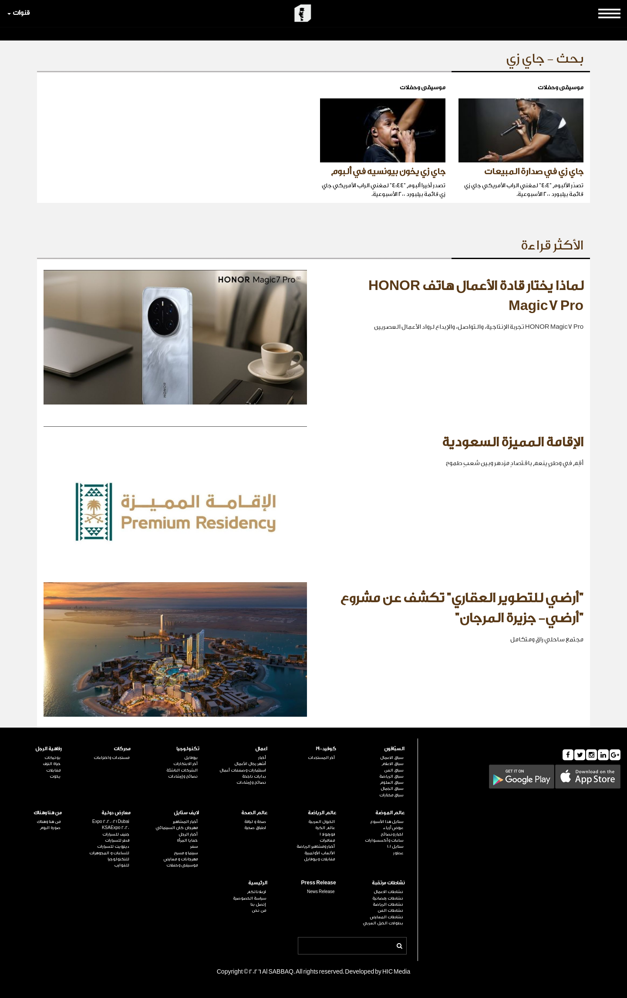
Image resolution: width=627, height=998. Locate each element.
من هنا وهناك (48, 813)
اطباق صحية (255, 828)
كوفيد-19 (326, 749)
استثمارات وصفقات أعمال (242, 770)
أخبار (262, 757)
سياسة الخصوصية (249, 898)
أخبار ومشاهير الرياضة (316, 846)
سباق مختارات (391, 795)
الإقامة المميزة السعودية (512, 442)
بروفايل (191, 757)
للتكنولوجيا (118, 859)
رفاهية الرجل (48, 749)
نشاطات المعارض (386, 917)
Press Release (318, 883)
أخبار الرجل (188, 834)
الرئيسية (257, 883)
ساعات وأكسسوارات (384, 840)
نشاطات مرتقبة (388, 883)
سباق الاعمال (391, 757)
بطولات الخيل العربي (383, 923)
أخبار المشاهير (185, 821)
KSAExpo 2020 (115, 828)
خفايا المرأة (187, 840)
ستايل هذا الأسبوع (386, 821)
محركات (122, 749)
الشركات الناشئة (182, 770)
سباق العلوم (391, 782)
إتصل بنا (258, 904)
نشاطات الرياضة (388, 904)
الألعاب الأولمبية (319, 853)
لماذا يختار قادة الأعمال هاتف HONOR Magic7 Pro (475, 296)
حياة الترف (52, 764)
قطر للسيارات (117, 840)
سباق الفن (393, 770)
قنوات (18, 13)
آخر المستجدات (321, 757)
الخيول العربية (321, 821)
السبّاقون (394, 749)
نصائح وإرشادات (251, 782)
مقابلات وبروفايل (319, 859)
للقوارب (121, 865)
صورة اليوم (50, 828)
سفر (194, 846)
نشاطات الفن (390, 910)
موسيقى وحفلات (182, 865)
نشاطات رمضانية (387, 898)
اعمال (261, 749)
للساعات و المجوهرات (109, 853)
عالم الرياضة (322, 813)
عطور (398, 853)
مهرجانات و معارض (181, 859)
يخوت (55, 776)
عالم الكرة (325, 828)
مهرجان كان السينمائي (176, 828)
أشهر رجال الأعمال (250, 764)
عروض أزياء (393, 828)
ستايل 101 (395, 846)
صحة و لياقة (255, 821)
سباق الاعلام (392, 764)
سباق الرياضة (391, 776)
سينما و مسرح (186, 853)
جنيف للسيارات (115, 834)
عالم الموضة (390, 813)
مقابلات (53, 770)
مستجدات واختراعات (111, 757)
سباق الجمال (392, 788)
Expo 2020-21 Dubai (110, 821)
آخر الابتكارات (185, 764)
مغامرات (327, 840)
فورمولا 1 (327, 834)
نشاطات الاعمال (388, 892)
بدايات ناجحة (254, 776)
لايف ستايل (186, 813)
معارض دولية (116, 813)
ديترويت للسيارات (113, 846)
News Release (321, 892)
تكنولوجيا (187, 749)
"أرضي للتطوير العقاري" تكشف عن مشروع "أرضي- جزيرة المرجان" (461, 608)
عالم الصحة (254, 813)
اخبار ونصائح (392, 834)
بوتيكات (52, 757)
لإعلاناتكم (256, 892)
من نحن (259, 910)
